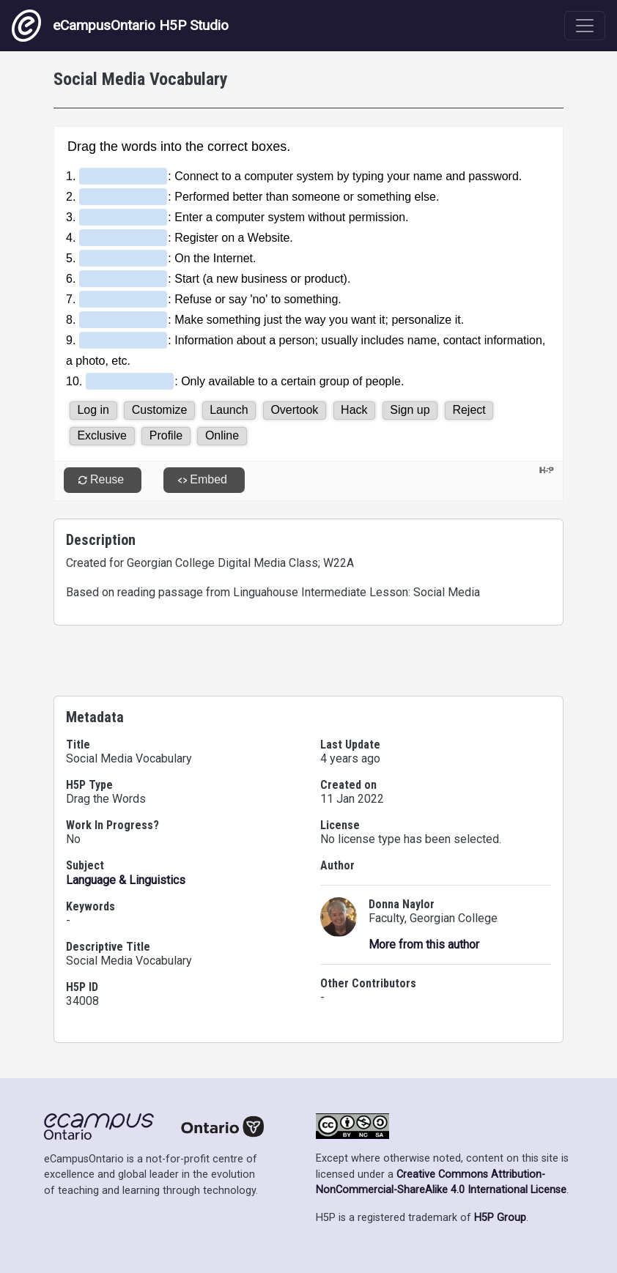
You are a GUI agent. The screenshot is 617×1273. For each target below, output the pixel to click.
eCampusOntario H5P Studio (120, 26)
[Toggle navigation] (584, 25)
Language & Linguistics (125, 880)
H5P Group (500, 1217)
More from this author (424, 944)
